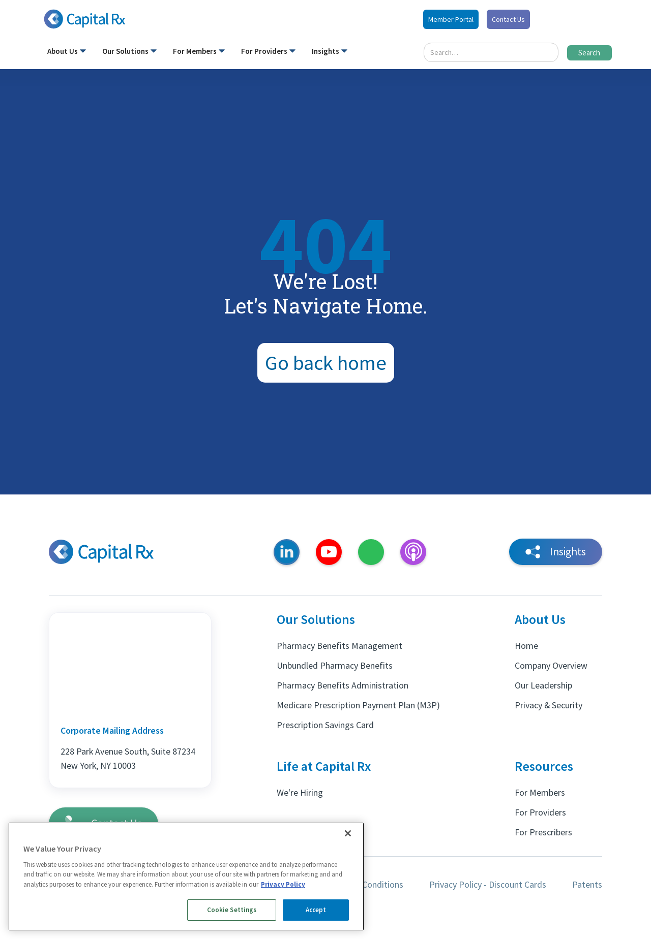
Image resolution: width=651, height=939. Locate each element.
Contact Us (508, 19)
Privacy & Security (548, 705)
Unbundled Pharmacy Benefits (335, 665)
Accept (316, 909)
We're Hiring (300, 792)
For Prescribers (543, 832)
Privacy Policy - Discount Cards (487, 884)
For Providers (540, 812)
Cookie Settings (232, 909)
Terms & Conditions (365, 884)
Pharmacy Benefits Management (339, 645)
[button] (66, 53)
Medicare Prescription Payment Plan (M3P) (358, 705)
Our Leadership (543, 685)
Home (526, 645)
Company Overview (551, 665)
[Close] (348, 833)
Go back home (326, 362)
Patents (587, 884)
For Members (540, 792)
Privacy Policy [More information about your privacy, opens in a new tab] (283, 884)
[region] (186, 876)
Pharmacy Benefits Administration (342, 685)
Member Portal (451, 19)
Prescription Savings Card (325, 725)
